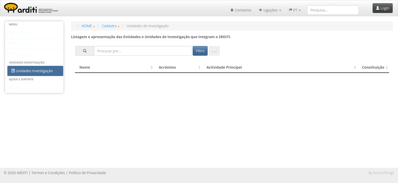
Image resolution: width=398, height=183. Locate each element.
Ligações (270, 10)
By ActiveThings (381, 172)
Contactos (240, 10)
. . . (214, 50)
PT (295, 10)
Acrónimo (167, 67)
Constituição (373, 67)
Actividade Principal (224, 67)
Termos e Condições (48, 172)
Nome (84, 67)
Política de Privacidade (87, 172)
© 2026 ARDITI (16, 172)
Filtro (200, 50)
